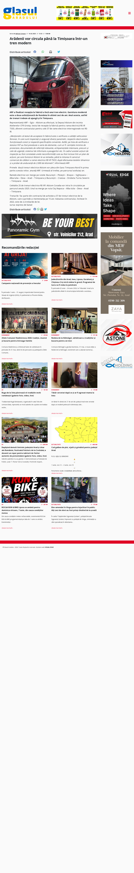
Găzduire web (40, 547)
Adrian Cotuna (21, 34)
